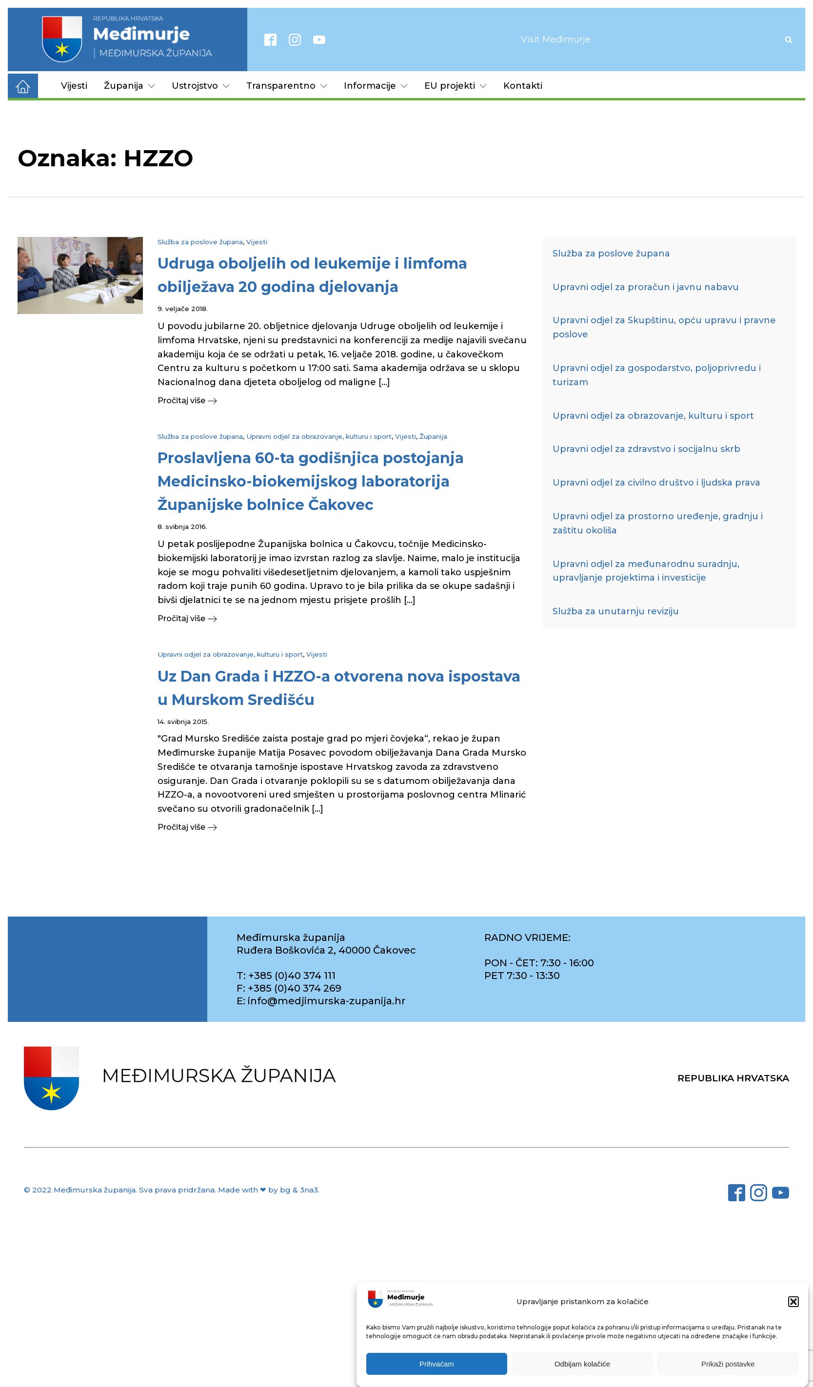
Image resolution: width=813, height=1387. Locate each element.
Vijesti (74, 85)
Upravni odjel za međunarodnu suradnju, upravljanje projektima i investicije (646, 571)
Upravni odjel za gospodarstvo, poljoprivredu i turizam (657, 375)
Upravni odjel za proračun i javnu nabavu (646, 287)
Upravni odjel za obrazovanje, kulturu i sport (319, 436)
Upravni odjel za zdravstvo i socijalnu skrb (646, 449)
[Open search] (788, 39)
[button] (793, 1302)
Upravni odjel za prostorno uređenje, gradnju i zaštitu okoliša (658, 523)
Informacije (376, 85)
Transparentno (286, 85)
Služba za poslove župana (200, 242)
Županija (129, 85)
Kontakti (522, 85)
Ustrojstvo (201, 85)
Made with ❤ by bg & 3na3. (268, 1189)
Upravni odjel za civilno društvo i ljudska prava (656, 482)
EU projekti (455, 85)
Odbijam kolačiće (582, 1364)
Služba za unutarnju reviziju (616, 611)
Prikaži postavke (727, 1364)
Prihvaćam (436, 1364)
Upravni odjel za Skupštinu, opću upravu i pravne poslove (664, 327)
